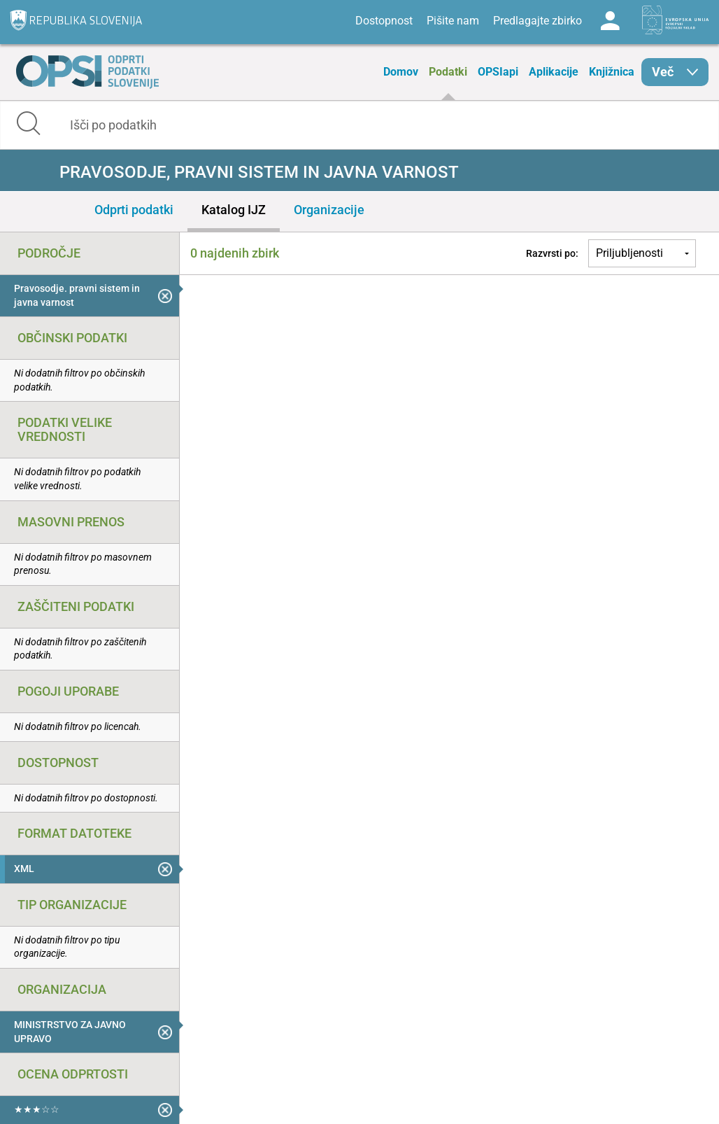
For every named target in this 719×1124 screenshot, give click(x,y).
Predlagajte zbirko (537, 20)
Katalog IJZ (233, 209)
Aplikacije (553, 71)
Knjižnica (611, 71)
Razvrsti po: (552, 253)
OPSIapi (498, 71)
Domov (400, 71)
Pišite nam (453, 20)
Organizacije (329, 209)
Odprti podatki (133, 209)
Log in (610, 21)
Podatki (448, 71)
